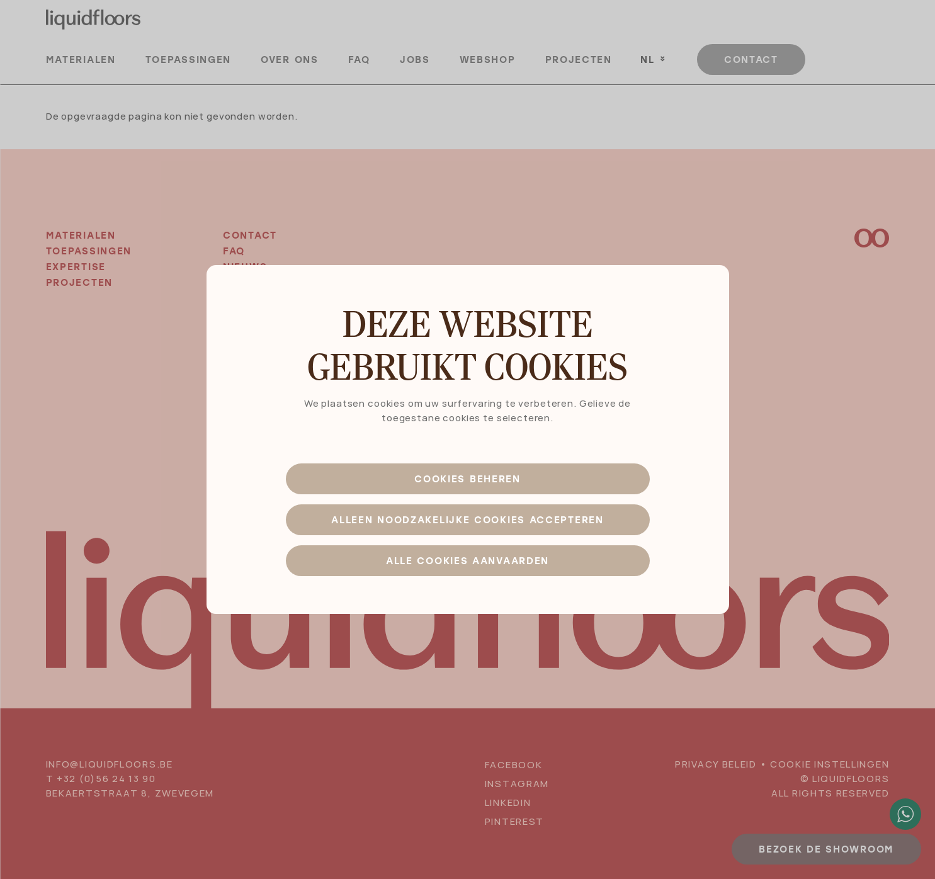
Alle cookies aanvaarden (467, 560)
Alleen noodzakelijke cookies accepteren (467, 519)
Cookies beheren (467, 478)
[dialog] (468, 439)
